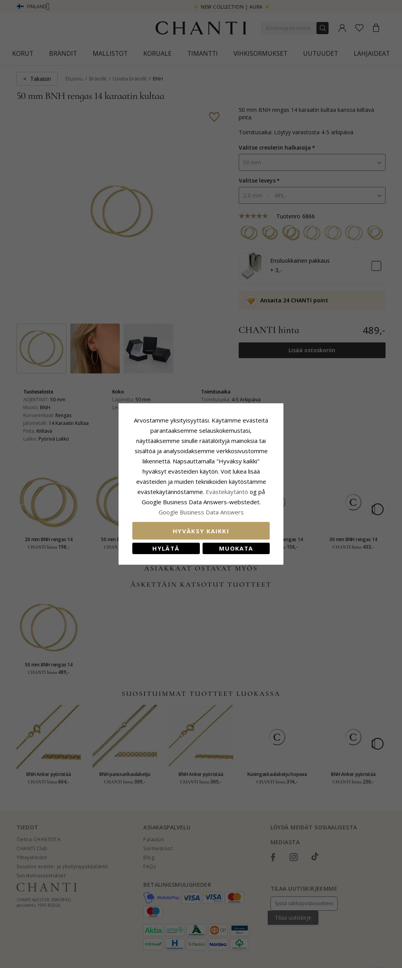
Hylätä (165, 548)
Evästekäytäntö (227, 492)
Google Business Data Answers (201, 512)
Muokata (236, 548)
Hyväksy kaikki (201, 531)
